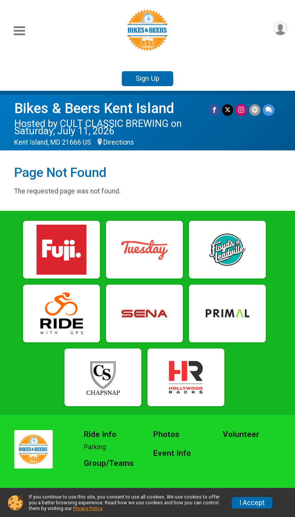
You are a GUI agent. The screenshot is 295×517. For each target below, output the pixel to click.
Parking (95, 447)
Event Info (172, 453)
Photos (166, 434)
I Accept (252, 503)
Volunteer (241, 434)
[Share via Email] (254, 109)
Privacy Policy (87, 508)
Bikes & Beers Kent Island (94, 108)
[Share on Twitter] (228, 109)
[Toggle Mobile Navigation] (19, 31)
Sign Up (147, 78)
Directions (118, 142)
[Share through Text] (269, 109)
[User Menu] (280, 29)
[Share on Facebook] (214, 109)
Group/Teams (109, 463)
